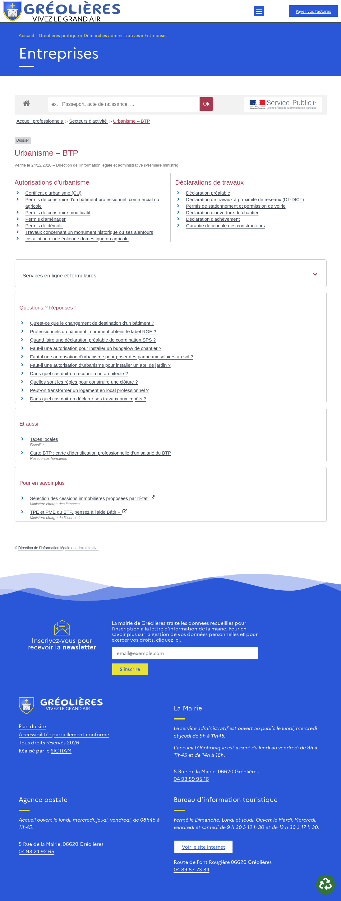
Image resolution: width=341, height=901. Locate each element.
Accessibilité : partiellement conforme (64, 734)
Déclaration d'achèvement (213, 219)
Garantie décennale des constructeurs (225, 225)
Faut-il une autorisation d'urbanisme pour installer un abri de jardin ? (100, 365)
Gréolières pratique (59, 35)
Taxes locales (44, 439)
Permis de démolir (44, 225)
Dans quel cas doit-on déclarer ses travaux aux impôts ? (88, 398)
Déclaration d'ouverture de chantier (222, 212)
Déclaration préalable (208, 193)
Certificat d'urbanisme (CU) (53, 193)
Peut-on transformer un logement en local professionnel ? (89, 390)
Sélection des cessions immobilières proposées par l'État (92, 498)
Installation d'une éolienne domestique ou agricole (77, 238)
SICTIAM (61, 750)
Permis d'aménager (45, 219)
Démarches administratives (112, 35)
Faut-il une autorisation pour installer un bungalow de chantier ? (96, 348)
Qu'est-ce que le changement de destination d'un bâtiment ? (92, 323)
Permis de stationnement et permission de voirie (236, 206)
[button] (259, 11)
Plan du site (32, 726)
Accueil (26, 35)
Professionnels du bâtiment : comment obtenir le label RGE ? (93, 331)
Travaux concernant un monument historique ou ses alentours (89, 232)
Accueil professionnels (40, 121)
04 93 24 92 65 (36, 851)
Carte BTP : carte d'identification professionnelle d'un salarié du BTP (100, 452)
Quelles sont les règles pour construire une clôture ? (84, 381)
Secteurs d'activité (88, 121)
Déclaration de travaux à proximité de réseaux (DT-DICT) (245, 199)
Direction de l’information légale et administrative (58, 548)
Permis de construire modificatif (57, 212)
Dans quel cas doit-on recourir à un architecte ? (79, 373)
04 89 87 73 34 (192, 869)
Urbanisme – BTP (131, 121)
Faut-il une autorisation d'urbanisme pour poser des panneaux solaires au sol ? (111, 356)
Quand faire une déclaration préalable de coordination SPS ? (93, 339)
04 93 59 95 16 (191, 778)
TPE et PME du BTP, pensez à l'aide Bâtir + (78, 512)
